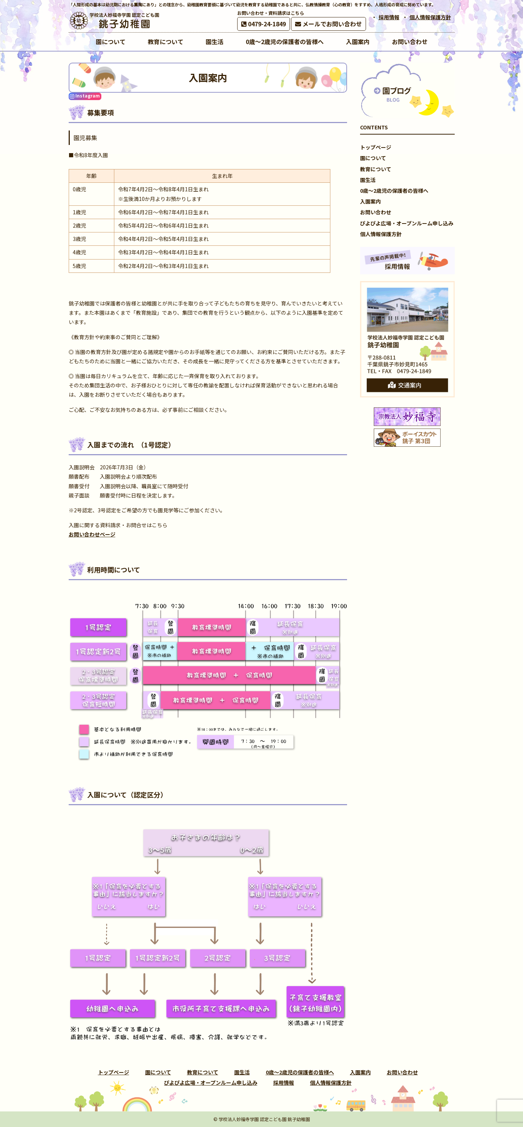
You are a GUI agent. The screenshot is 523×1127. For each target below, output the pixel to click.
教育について (375, 169)
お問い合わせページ (92, 534)
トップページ (375, 147)
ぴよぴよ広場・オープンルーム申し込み (406, 223)
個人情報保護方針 (430, 17)
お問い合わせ (375, 212)
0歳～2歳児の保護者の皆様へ (394, 190)
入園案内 (370, 201)
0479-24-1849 (263, 23)
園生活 (368, 180)
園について (373, 158)
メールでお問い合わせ (328, 23)
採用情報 (389, 17)
